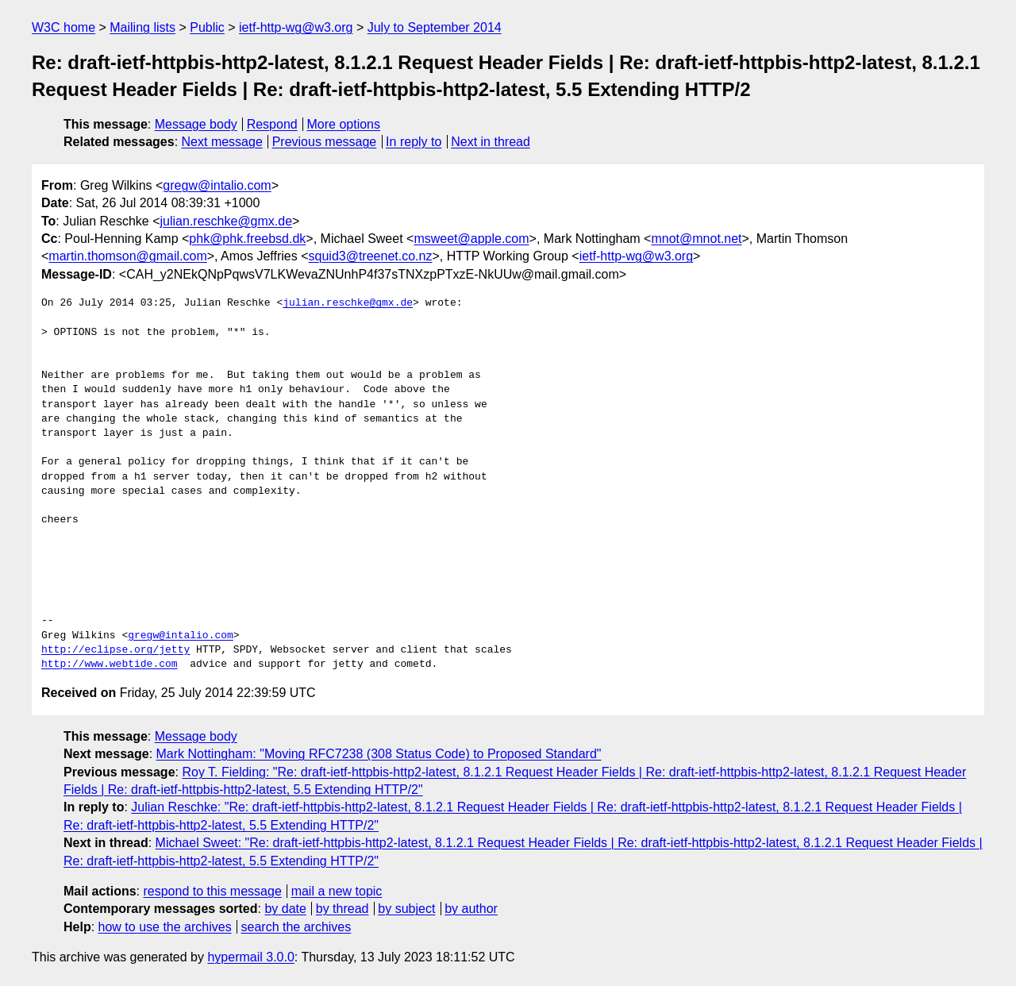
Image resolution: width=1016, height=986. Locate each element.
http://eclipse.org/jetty (115, 650)
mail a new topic (337, 891)
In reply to (413, 141)
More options (344, 124)
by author (471, 908)
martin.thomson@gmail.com (127, 256)
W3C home (63, 27)
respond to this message (212, 891)
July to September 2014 (435, 27)
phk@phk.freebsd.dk (247, 238)
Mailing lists (142, 27)
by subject (406, 908)
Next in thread (490, 141)
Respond (272, 124)
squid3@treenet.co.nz (371, 256)
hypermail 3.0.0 (250, 957)
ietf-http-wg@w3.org (295, 27)
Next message (222, 141)
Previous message (324, 141)
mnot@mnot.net (696, 238)
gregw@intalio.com (217, 185)
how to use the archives (165, 927)
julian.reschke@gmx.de (226, 221)
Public (207, 27)
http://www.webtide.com (109, 664)
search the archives (296, 927)
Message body (196, 124)
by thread (342, 908)
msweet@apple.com (471, 238)
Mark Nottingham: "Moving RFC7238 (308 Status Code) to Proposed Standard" (379, 754)
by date (285, 908)
